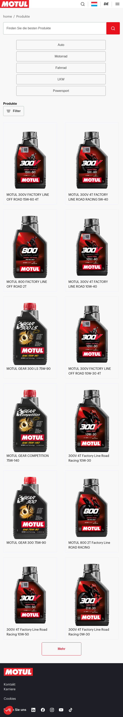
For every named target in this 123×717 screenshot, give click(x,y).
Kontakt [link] (9, 684)
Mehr (61, 648)
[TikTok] (70, 709)
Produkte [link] (23, 16)
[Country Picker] (94, 4)
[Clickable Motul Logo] (14, 4)
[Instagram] (52, 710)
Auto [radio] (61, 45)
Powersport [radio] (61, 90)
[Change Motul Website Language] (106, 4)
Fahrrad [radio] (60, 67)
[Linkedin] (33, 709)
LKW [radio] (61, 79)
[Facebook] (42, 709)
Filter (14, 111)
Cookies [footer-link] (10, 698)
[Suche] (113, 28)
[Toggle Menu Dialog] (117, 4)
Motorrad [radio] (61, 56)
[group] (61, 68)
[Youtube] (61, 709)
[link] (30, 190)
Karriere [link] (9, 689)
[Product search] (83, 4)
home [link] (7, 16)
